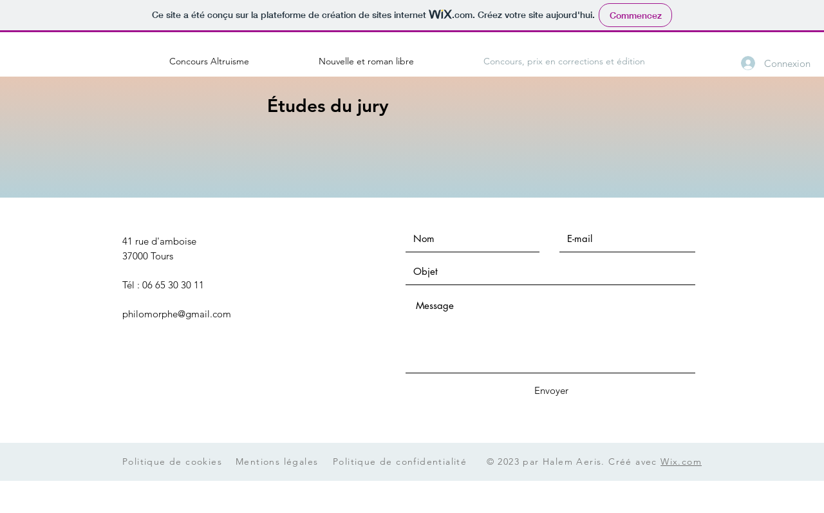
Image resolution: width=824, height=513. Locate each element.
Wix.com (681, 461)
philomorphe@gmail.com (176, 314)
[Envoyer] (551, 390)
